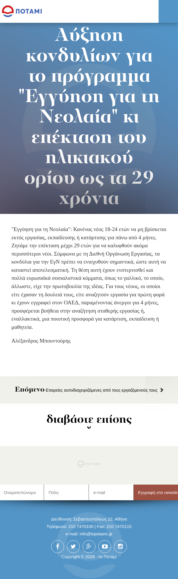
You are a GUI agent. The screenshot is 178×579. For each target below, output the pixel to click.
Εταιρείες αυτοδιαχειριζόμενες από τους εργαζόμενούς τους (86, 390)
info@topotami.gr (96, 533)
